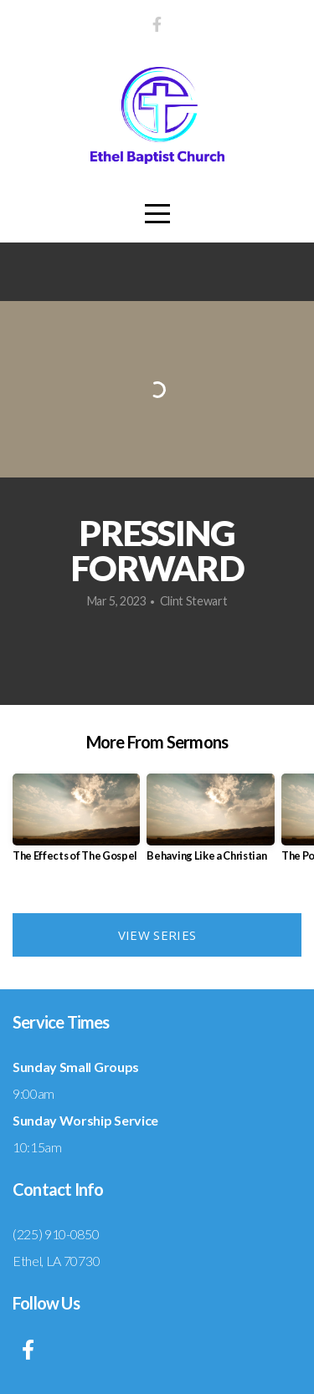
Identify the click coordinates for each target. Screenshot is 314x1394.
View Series (157, 935)
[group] (76, 824)
